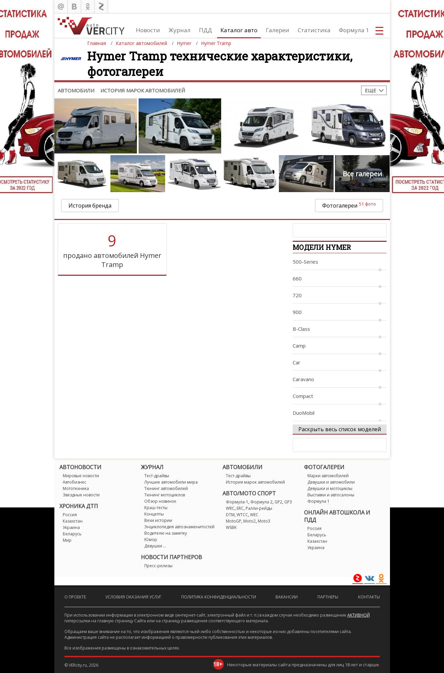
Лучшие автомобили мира (171, 482)
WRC (230, 508)
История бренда (89, 205)
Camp (299, 345)
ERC (240, 508)
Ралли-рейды (259, 508)
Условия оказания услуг (133, 597)
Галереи (277, 30)
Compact (303, 396)
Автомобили (76, 90)
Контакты (369, 597)
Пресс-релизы (158, 566)
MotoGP (233, 521)
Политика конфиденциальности (218, 597)
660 (297, 278)
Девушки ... (155, 546)
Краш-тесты (155, 507)
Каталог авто (238, 30)
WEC (254, 515)
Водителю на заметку (165, 533)
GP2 (278, 502)
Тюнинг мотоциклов (164, 495)
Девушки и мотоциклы (329, 488)
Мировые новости (81, 476)
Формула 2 (261, 502)
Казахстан (73, 521)
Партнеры (327, 597)
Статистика (314, 30)
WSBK (231, 527)
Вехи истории (158, 520)
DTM (230, 515)
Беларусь (72, 534)
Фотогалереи (349, 205)
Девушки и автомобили (331, 482)
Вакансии (287, 597)
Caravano (303, 379)
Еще (370, 90)
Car (296, 362)
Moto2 (249, 521)
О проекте (75, 597)
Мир (67, 540)
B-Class (301, 328)
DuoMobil (303, 412)
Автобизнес (74, 482)
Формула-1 (237, 502)
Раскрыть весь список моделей (339, 429)
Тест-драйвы (156, 476)
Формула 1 (354, 30)
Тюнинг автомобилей (166, 488)
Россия (70, 515)
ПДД (205, 30)
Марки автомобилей (328, 476)
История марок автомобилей (142, 90)
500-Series (305, 261)
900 (297, 312)
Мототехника (76, 488)
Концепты (154, 514)
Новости (148, 30)
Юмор (150, 539)
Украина (71, 527)
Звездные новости (81, 495)
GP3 (288, 502)
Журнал (179, 30)
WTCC (242, 515)
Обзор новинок (160, 501)
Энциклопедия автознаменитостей (179, 527)
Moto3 (264, 521)
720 (297, 295)
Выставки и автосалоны (330, 495)
